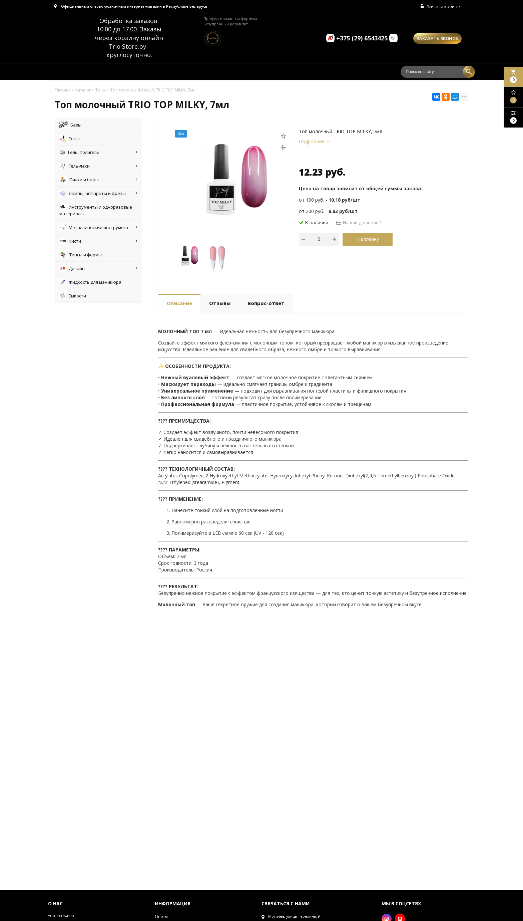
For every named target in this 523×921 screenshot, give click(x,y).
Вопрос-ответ (266, 304)
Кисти (98, 241)
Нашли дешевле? (358, 223)
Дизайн (98, 269)
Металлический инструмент (98, 228)
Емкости (72, 296)
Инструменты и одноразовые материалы (95, 210)
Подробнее (314, 142)
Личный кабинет (441, 7)
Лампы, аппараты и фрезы (98, 194)
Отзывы (219, 304)
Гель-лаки (98, 166)
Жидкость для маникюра (90, 282)
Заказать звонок (437, 39)
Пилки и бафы (98, 180)
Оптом (161, 917)
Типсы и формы (80, 255)
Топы (69, 139)
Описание (179, 304)
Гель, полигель (98, 153)
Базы (70, 125)
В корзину (367, 240)
